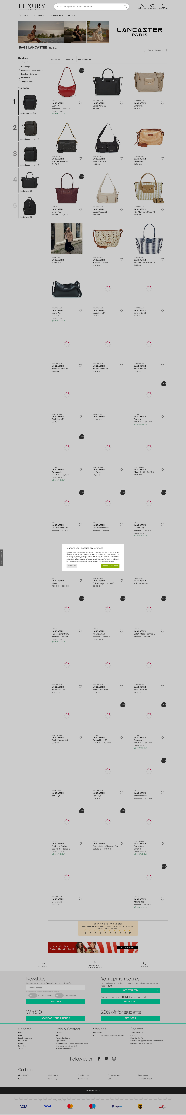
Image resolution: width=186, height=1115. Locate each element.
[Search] (125, 6)
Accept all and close (110, 566)
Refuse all (71, 566)
